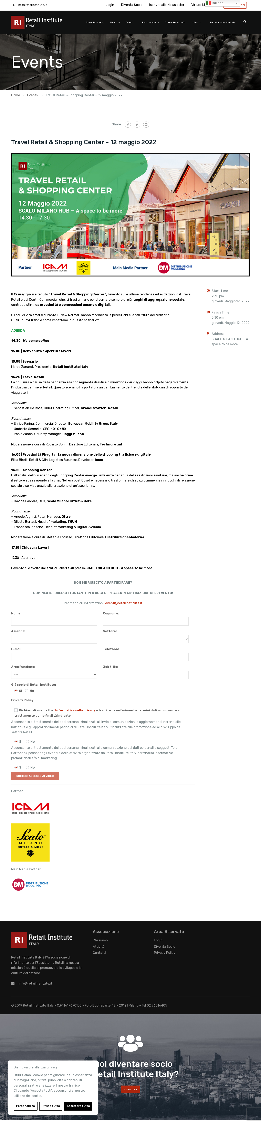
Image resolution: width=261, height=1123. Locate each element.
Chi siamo (100, 940)
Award (197, 22)
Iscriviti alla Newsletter (166, 5)
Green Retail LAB (175, 22)
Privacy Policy (164, 953)
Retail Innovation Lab (222, 22)
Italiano (214, 3)
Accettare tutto (78, 1106)
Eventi (129, 22)
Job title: (110, 667)
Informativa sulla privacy (75, 710)
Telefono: (111, 649)
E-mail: (16, 649)
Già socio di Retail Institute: (33, 685)
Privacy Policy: (22, 700)
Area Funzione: (23, 667)
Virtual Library (202, 5)
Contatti (99, 953)
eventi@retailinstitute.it (123, 603)
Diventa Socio (131, 5)
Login (110, 5)
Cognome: (111, 613)
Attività (99, 947)
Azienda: (18, 631)
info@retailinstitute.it (32, 5)
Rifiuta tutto (51, 1106)
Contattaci (130, 1089)
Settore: (110, 631)
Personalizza (25, 1106)
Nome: (16, 613)
